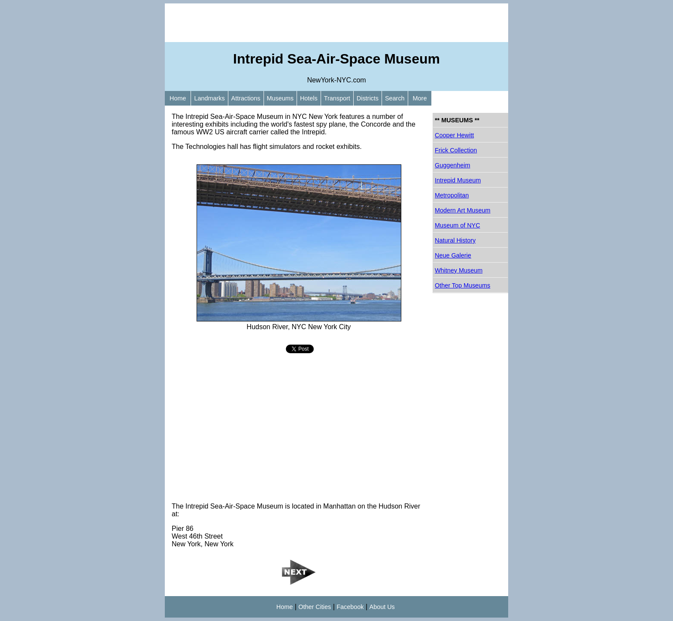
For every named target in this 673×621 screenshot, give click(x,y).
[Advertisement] (336, 22)
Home (178, 98)
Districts (368, 98)
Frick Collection (456, 150)
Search (395, 98)
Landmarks (209, 98)
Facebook (350, 606)
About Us (382, 606)
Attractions (246, 98)
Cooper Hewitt (454, 135)
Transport (337, 98)
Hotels (309, 98)
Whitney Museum (458, 270)
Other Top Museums (462, 285)
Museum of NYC (457, 225)
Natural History (455, 240)
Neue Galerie (453, 255)
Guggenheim (452, 165)
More (420, 98)
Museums (280, 98)
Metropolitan (452, 195)
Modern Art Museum (463, 210)
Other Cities (314, 606)
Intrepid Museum (458, 180)
